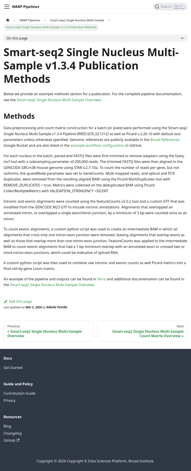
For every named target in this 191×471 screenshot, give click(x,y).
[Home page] (8, 20)
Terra (101, 279)
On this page (17, 38)
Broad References (165, 139)
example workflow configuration (97, 145)
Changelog (13, 433)
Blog (7, 426)
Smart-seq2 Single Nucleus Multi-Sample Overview (59, 99)
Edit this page (18, 301)
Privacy (9, 400)
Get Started (13, 367)
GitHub (11, 440)
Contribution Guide (20, 393)
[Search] (170, 7)
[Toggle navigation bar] (7, 6)
